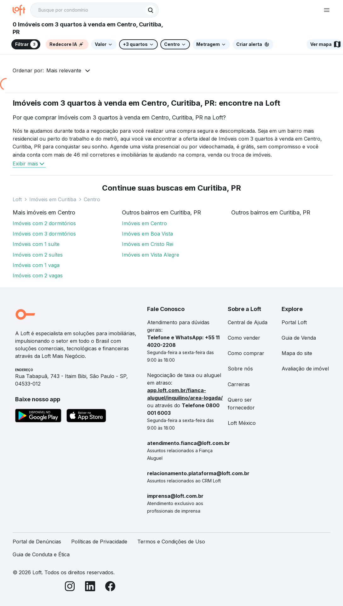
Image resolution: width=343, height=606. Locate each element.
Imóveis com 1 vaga (36, 265)
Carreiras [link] (239, 384)
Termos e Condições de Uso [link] (171, 541)
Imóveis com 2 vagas (38, 275)
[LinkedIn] (90, 587)
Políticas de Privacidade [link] (99, 541)
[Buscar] (151, 10)
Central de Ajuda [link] (247, 322)
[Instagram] (70, 587)
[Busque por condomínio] (88, 10)
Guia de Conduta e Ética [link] (41, 554)
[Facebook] (110, 587)
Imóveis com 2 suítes (38, 255)
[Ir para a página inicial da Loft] (21, 10)
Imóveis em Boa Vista (147, 234)
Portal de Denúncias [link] (37, 541)
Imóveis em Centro (144, 223)
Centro (92, 199)
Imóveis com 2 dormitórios (44, 223)
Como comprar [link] (246, 353)
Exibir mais (29, 163)
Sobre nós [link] (240, 368)
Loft (17, 199)
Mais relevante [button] (63, 70)
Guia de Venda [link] (299, 338)
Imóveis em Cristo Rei (147, 244)
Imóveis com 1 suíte (36, 244)
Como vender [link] (244, 338)
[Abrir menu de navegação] (326, 10)
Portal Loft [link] (294, 322)
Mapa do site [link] (297, 353)
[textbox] (94, 10)
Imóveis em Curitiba (52, 199)
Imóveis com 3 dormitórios (44, 234)
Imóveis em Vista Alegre (150, 255)
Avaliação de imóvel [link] (305, 368)
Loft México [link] (242, 423)
